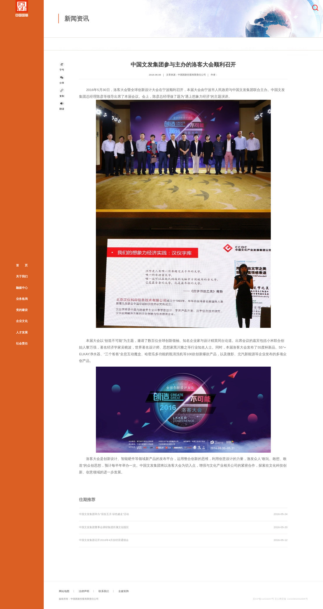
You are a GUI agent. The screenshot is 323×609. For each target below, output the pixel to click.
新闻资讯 (98, 44)
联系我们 (104, 591)
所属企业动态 (120, 44)
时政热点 (225, 44)
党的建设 (22, 310)
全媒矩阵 (123, 591)
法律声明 (84, 591)
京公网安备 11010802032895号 (291, 599)
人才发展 (22, 332)
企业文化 (22, 321)
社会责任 (22, 343)
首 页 (22, 265)
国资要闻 (248, 44)
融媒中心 (22, 287)
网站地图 (64, 591)
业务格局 (22, 298)
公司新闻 (271, 44)
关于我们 (22, 276)
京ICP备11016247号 (263, 599)
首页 (62, 44)
